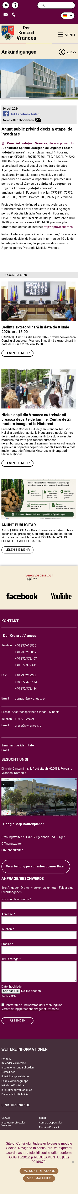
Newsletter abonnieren (18, 120)
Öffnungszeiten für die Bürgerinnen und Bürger (33, 837)
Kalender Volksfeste (13, 1063)
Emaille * (7, 944)
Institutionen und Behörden (17, 1067)
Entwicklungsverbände (15, 1076)
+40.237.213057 (25, 652)
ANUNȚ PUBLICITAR (18, 525)
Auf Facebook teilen (25, 114)
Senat (42, 1117)
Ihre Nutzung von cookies (16, 1089)
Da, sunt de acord (38, 1170)
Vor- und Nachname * (16, 899)
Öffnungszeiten (11, 844)
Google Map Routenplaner (23, 824)
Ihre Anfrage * (11, 959)
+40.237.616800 (25, 645)
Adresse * (8, 914)
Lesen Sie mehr (17, 353)
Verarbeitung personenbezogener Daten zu (30, 1009)
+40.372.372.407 (26, 658)
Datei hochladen (12, 986)
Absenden (17, 1020)
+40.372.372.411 (26, 665)
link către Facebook (22, 596)
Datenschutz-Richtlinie (14, 1094)
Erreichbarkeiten (12, 850)
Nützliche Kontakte (12, 1085)
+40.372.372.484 (26, 688)
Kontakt (6, 1058)
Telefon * (7, 929)
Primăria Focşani (49, 1127)
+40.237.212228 (25, 675)
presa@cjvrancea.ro (28, 725)
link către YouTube (61, 596)
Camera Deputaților (50, 1122)
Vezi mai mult (39, 1178)
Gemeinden (8, 1071)
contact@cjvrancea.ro (30, 699)
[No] (73, 1162)
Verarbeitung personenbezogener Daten (36, 866)
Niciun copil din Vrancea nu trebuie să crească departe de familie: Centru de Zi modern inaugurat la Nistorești (36, 419)
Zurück (67, 52)
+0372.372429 (24, 719)
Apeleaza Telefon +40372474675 (15, 14)
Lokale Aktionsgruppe (14, 1081)
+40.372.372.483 (26, 682)
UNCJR (5, 1117)
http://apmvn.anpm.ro (58, 227)
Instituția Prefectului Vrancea (13, 1124)
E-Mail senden (7, 14)
